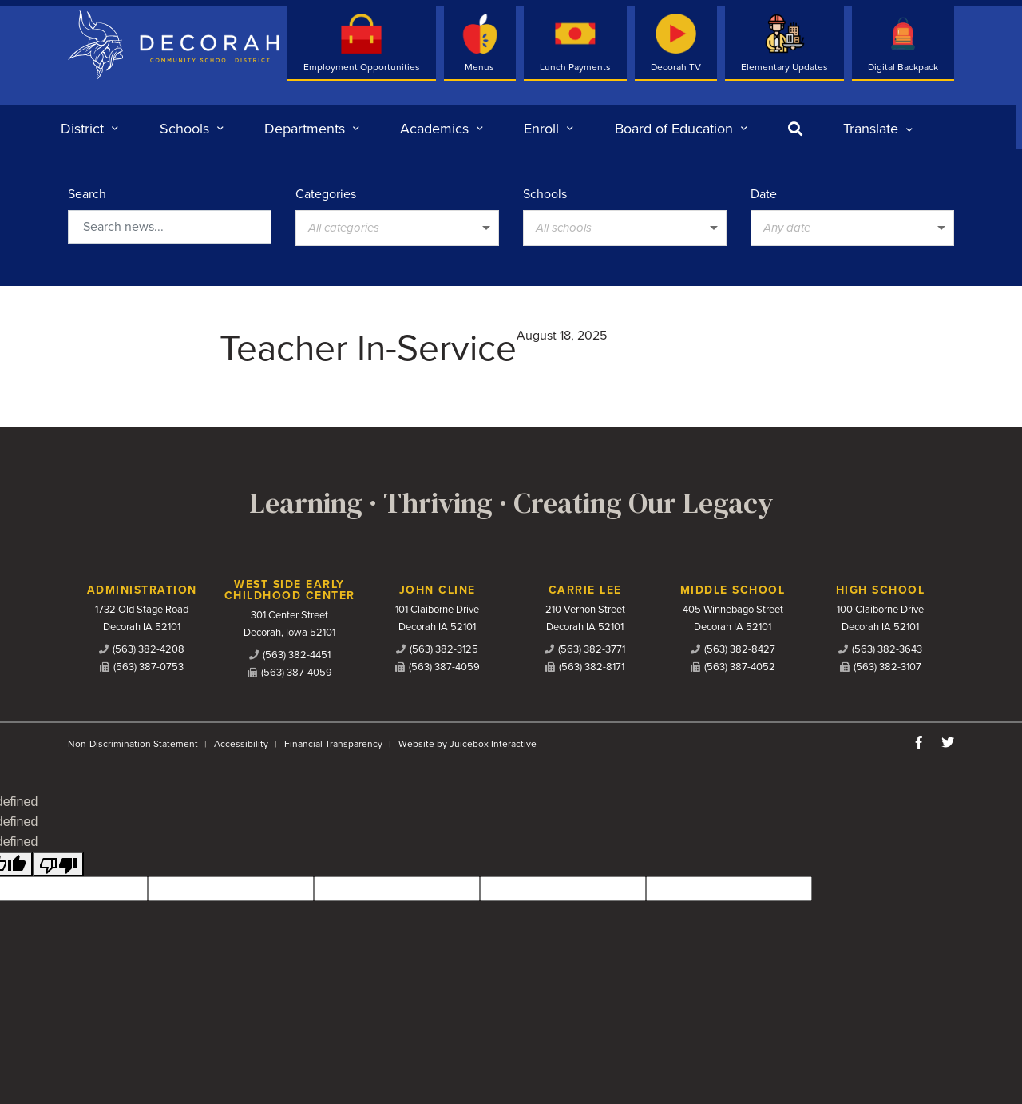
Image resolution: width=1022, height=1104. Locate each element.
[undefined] (58, 864)
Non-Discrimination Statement (133, 743)
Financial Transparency (333, 743)
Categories (325, 194)
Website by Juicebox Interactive (467, 743)
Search (87, 194)
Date (764, 194)
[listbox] (878, 129)
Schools (545, 194)
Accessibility (241, 743)
